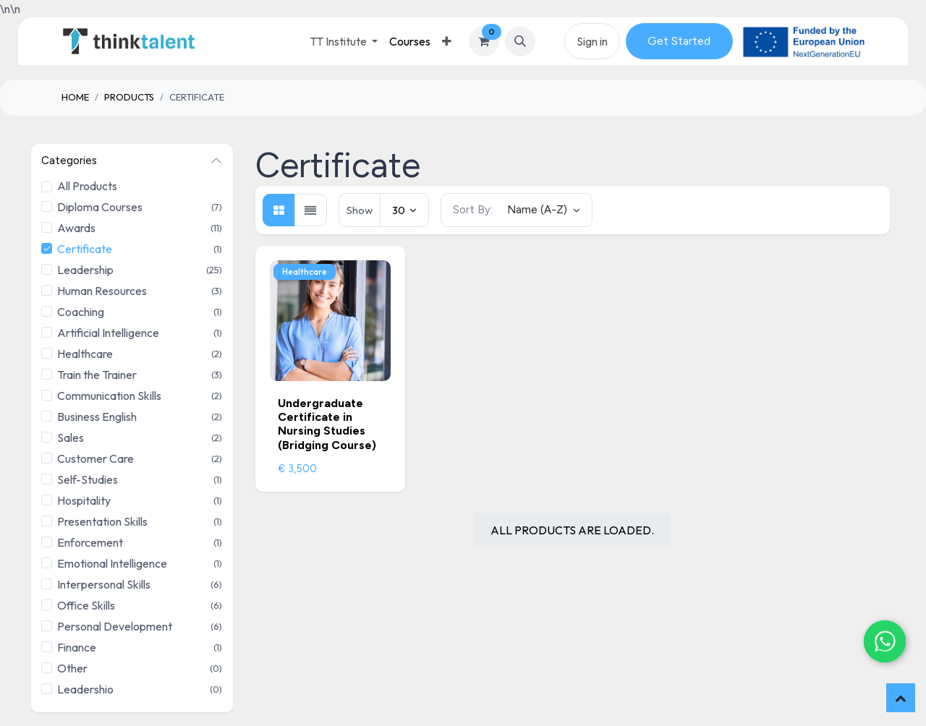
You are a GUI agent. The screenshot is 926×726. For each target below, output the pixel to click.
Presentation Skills (102, 521)
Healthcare (85, 353)
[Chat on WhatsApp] (882, 639)
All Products (87, 186)
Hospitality (84, 500)
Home (75, 97)
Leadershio (85, 689)
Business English (97, 416)
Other (72, 668)
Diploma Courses (100, 207)
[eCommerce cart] (484, 41)
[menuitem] (409, 41)
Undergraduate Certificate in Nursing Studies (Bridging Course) (327, 424)
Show (360, 210)
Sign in (592, 41)
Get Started (678, 41)
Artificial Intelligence (108, 332)
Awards (76, 228)
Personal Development (114, 626)
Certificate (84, 249)
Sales (70, 437)
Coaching (80, 311)
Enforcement (90, 542)
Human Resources (102, 290)
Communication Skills (109, 395)
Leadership (85, 269)
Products (129, 97)
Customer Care (95, 458)
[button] (520, 41)
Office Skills (86, 605)
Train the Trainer (97, 374)
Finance (76, 647)
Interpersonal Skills (103, 584)
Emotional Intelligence (112, 563)
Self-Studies (87, 479)
